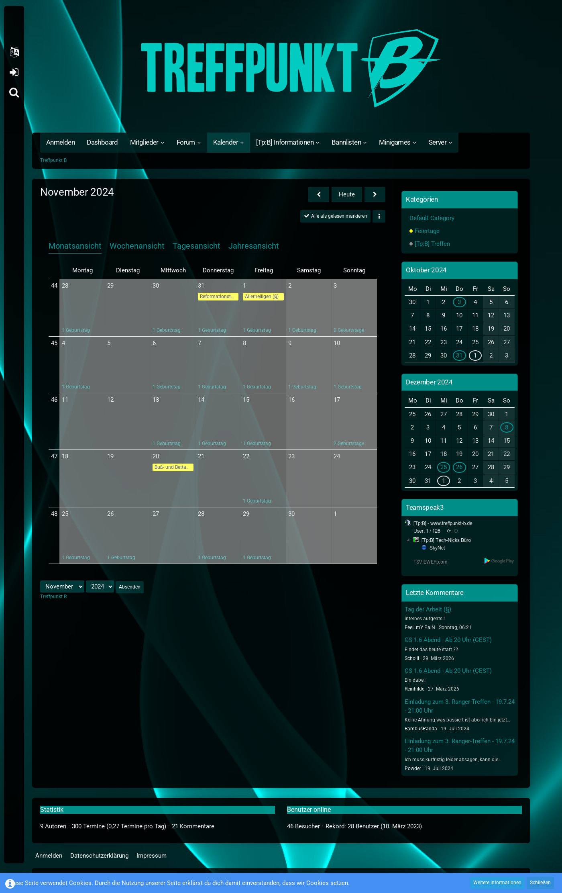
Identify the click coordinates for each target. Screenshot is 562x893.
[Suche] (14, 92)
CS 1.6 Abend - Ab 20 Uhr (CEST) (448, 640)
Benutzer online (309, 809)
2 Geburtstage (349, 330)
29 (110, 285)
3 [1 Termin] (459, 302)
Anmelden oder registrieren (14, 72)
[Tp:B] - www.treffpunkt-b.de (442, 523)
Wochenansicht (137, 246)
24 (337, 456)
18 (65, 456)
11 (65, 399)
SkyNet (437, 548)
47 (54, 456)
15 (246, 399)
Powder (413, 768)
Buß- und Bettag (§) (174, 467)
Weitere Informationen (497, 882)
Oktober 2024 (426, 270)
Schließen (540, 882)
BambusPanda (421, 729)
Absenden (129, 587)
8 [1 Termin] (506, 427)
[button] (14, 52)
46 (54, 399)
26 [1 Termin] (459, 467)
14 (201, 399)
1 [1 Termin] (475, 355)
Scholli (412, 658)
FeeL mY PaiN (420, 627)
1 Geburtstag (76, 330)
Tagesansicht (196, 246)
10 (337, 343)
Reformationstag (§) (219, 296)
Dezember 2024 (429, 382)
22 (246, 456)
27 (156, 513)
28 (65, 285)
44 (54, 285)
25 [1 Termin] (443, 467)
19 (110, 456)
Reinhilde (414, 689)
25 (65, 513)
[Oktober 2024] (318, 194)
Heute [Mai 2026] (347, 194)
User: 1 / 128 (426, 531)
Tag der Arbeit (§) (428, 609)
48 (54, 513)
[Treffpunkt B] (281, 68)
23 (291, 456)
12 (110, 399)
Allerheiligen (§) (262, 296)
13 (156, 399)
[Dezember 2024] (374, 194)
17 (337, 399)
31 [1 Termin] (459, 355)
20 (156, 456)
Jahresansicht (253, 246)
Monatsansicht (75, 246)
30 (156, 285)
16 (291, 399)
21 (201, 456)
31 (201, 285)
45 (54, 343)
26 (110, 513)
